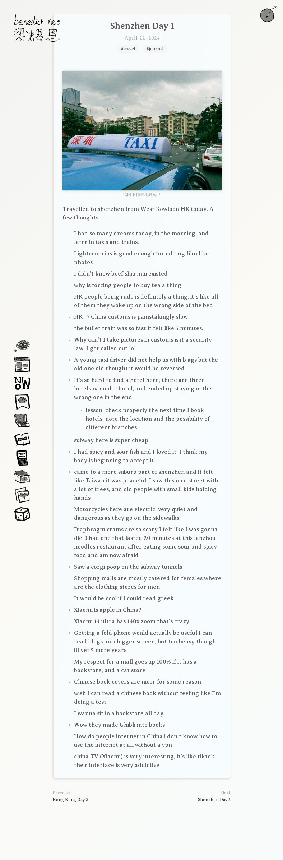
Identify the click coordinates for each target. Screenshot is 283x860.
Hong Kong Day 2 (70, 799)
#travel (128, 48)
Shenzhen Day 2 (214, 799)
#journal (155, 48)
